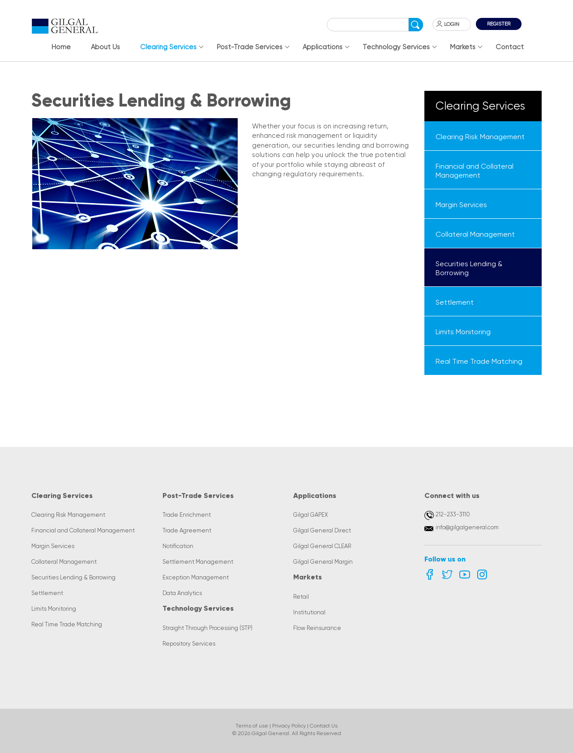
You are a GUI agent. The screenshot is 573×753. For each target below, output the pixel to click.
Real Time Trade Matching (66, 624)
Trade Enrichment (186, 514)
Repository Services (188, 643)
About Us (105, 47)
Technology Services (396, 47)
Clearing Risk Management (68, 514)
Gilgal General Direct (322, 530)
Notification (177, 546)
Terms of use (251, 726)
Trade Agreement (186, 530)
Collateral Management (64, 561)
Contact (510, 47)
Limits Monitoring (53, 608)
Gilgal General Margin (323, 561)
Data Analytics (182, 593)
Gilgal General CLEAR (322, 546)
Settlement (47, 593)
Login (451, 24)
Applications (322, 47)
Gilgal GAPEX (310, 514)
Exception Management (195, 577)
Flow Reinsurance (317, 628)
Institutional (309, 612)
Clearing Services (168, 47)
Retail (301, 596)
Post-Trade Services (249, 47)
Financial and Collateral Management (83, 530)
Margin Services (52, 546)
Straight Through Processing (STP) (207, 628)
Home (61, 47)
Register (498, 24)
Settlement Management (197, 561)
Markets (462, 47)
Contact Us (324, 726)
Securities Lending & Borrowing (73, 577)
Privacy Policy (289, 726)
